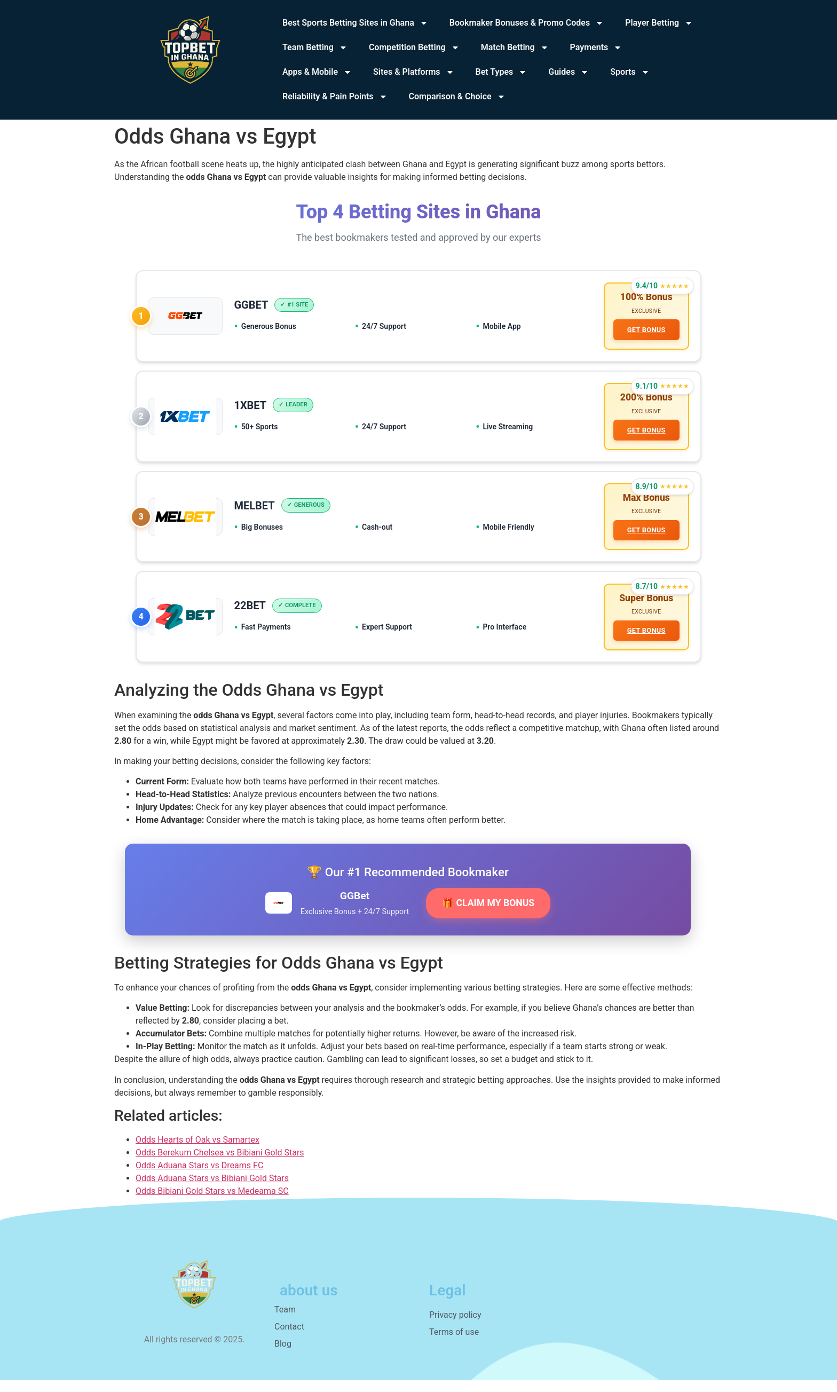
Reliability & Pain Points (335, 96)
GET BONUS (645, 331)
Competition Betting (414, 47)
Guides (568, 72)
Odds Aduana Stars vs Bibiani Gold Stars (212, 1190)
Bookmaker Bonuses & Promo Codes (526, 23)
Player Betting (659, 23)
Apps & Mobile (317, 72)
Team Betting (315, 47)
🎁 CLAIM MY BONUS (488, 915)
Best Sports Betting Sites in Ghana (355, 23)
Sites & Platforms (413, 72)
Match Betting (515, 47)
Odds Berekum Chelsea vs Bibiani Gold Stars (220, 1164)
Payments (596, 47)
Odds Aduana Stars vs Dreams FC (199, 1177)
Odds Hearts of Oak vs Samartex (197, 1151)
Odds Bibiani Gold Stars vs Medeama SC (212, 1203)
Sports (630, 72)
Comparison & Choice (457, 96)
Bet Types (501, 72)
